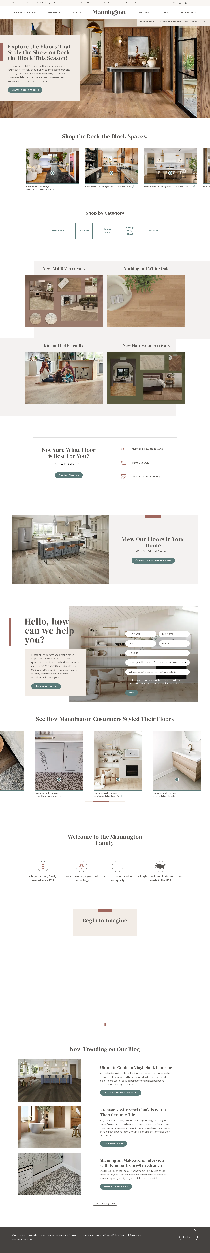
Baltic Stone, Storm (39, 189)
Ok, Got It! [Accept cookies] (188, 1237)
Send (131, 692)
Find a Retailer (188, 13)
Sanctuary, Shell (120, 186)
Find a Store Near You (46, 686)
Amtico (126, 3)
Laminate (76, 13)
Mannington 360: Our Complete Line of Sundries (47, 3)
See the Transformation (116, 1186)
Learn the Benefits (113, 1143)
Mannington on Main (82, 3)
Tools (164, 13)
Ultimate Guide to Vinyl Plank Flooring (136, 1068)
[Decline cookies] (195, 1229)
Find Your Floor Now (69, 475)
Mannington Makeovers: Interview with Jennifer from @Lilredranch (132, 1162)
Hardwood (54, 13)
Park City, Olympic (180, 186)
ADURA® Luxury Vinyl (25, 13)
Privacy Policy (111, 1235)
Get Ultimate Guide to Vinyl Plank (121, 1092)
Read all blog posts (105, 1203)
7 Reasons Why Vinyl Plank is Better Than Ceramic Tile (133, 1112)
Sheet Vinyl (144, 13)
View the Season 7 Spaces (25, 90)
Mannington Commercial (107, 3)
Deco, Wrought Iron (100, 796)
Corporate (16, 3)
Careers (138, 3)
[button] (89, 801)
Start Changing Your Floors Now (153, 560)
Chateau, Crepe (192, 21)
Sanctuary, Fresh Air (159, 796)
